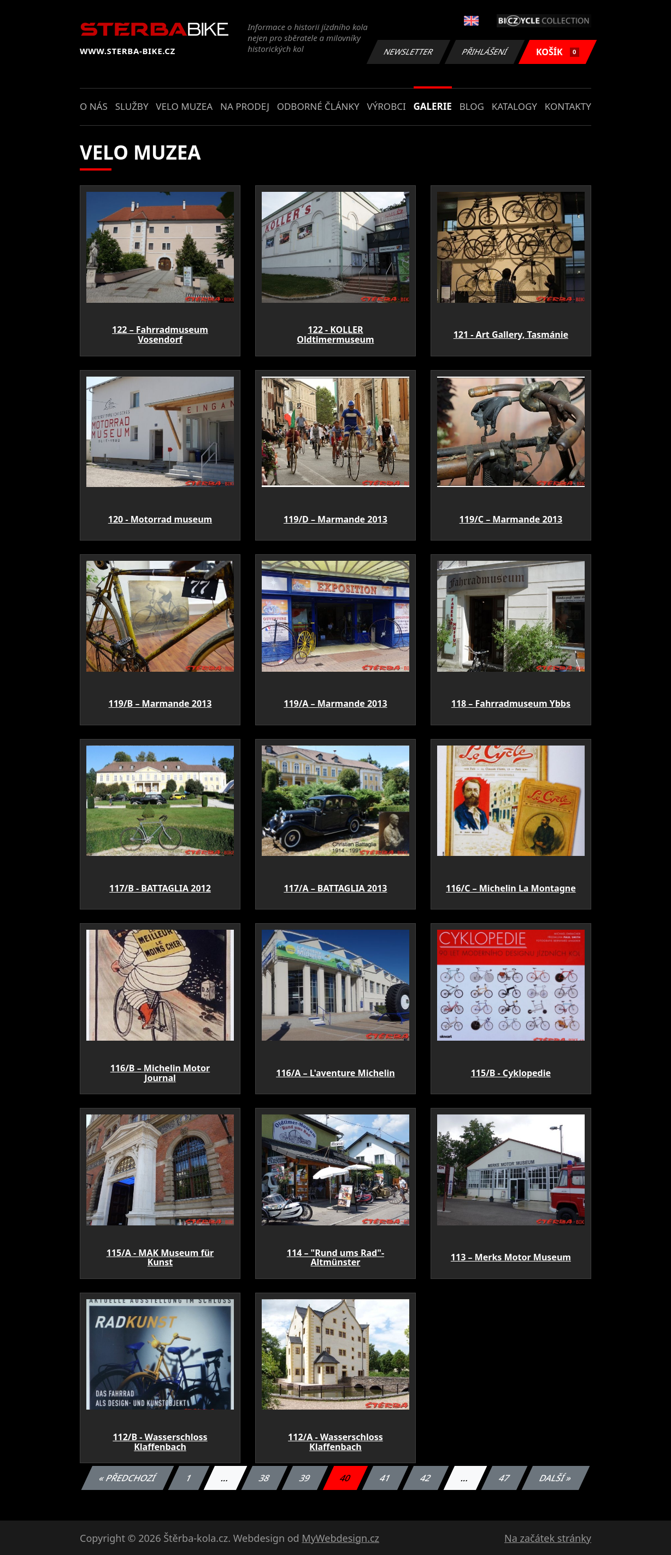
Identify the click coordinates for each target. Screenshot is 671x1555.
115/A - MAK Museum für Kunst (160, 1258)
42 (426, 1478)
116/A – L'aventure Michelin (335, 1073)
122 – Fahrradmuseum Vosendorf (160, 334)
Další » (555, 1478)
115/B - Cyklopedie (511, 1073)
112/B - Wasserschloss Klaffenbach (160, 1442)
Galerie (433, 106)
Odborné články (318, 106)
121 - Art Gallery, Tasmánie (511, 334)
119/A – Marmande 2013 (335, 703)
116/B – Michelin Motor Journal (160, 1073)
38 (265, 1478)
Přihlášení (484, 51)
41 (385, 1478)
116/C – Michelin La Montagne (511, 888)
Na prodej (244, 106)
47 (505, 1478)
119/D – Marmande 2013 (335, 519)
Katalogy (514, 106)
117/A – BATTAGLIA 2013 (335, 888)
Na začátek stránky (547, 1538)
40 (346, 1478)
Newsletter (408, 51)
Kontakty (568, 106)
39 (305, 1478)
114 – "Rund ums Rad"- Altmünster (335, 1258)
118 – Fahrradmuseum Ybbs (510, 703)
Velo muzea (184, 106)
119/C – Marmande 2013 (511, 519)
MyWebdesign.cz (340, 1538)
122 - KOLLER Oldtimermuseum (335, 334)
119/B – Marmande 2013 (160, 703)
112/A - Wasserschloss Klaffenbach (335, 1442)
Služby (132, 106)
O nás (94, 106)
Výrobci (386, 106)
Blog (472, 106)
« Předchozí (127, 1478)
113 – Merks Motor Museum (511, 1257)
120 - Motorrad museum (160, 519)
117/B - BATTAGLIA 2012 (160, 888)
